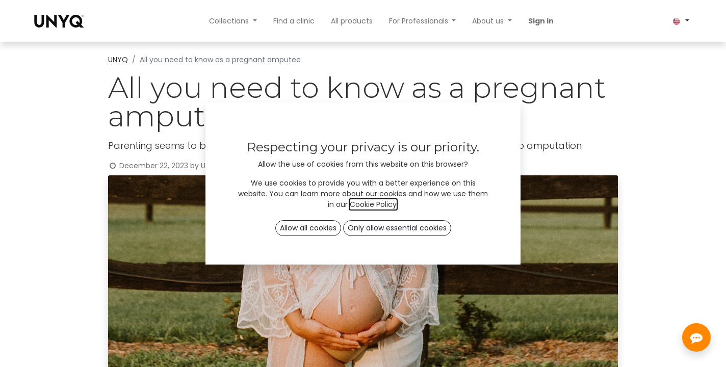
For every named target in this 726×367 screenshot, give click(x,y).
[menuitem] (294, 21)
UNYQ (118, 60)
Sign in (541, 21)
